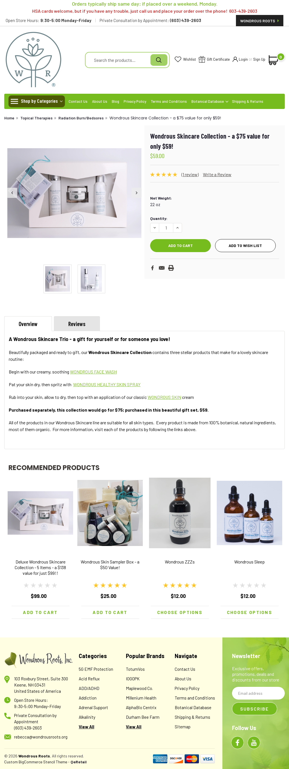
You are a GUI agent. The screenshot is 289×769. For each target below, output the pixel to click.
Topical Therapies (36, 117)
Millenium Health (141, 697)
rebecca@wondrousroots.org (40, 736)
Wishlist (185, 59)
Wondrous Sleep (249, 561)
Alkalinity (87, 717)
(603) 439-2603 (28, 727)
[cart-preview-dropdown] (274, 60)
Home (9, 117)
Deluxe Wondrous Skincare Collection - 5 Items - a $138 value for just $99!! (40, 567)
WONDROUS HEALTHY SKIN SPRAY (107, 384)
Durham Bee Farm (142, 717)
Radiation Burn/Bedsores (81, 117)
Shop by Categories (39, 101)
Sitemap (183, 726)
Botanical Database (209, 101)
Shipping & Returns (247, 101)
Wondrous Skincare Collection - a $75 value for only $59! (165, 118)
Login (240, 59)
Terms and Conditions (169, 101)
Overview (28, 323)
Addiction (88, 697)
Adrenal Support (93, 707)
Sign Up (259, 59)
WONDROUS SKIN (164, 397)
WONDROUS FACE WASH (93, 371)
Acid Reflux (89, 678)
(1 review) (190, 174)
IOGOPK (133, 678)
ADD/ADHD (89, 688)
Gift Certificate (214, 60)
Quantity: (158, 218)
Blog (115, 101)
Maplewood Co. (139, 688)
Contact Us (78, 101)
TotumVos (135, 669)
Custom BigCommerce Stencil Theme (35, 761)
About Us (99, 101)
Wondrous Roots (259, 20)
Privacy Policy (135, 101)
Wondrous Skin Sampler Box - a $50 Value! (110, 564)
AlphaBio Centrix (141, 707)
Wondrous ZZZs (180, 561)
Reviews (77, 323)
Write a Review (217, 174)
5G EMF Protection (96, 669)
